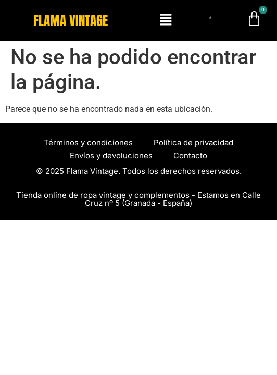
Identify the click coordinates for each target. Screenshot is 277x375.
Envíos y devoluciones (111, 155)
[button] (165, 20)
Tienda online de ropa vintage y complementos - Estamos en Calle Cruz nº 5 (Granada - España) (138, 199)
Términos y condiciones (88, 142)
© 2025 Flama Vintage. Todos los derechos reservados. (139, 171)
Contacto (190, 155)
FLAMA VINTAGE (70, 20)
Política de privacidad (193, 142)
